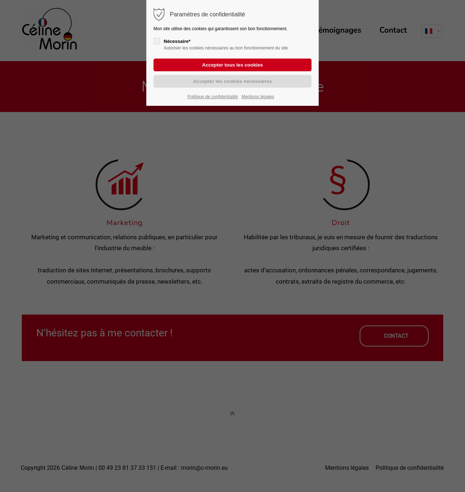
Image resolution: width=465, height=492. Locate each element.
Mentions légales (258, 96)
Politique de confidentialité (212, 96)
